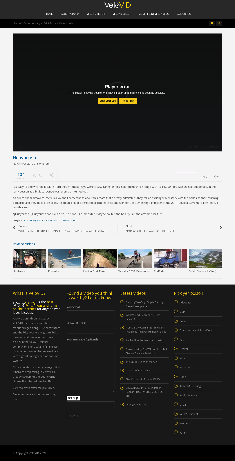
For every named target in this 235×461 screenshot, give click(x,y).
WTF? (183, 432)
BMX (182, 311)
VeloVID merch (96, 13)
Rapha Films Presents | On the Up (144, 340)
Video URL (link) (91, 326)
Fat (182, 339)
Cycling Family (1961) (137, 404)
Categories (184, 13)
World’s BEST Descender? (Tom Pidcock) (144, 271)
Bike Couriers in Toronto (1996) (143, 379)
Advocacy (185, 302)
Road (183, 377)
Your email (91, 310)
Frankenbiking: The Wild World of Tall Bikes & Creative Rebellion (146, 351)
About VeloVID (70, 13)
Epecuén (53, 271)
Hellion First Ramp (94, 271)
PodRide (159, 271)
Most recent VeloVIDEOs (154, 13)
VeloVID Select (122, 13)
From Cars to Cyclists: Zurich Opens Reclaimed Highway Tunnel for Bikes (146, 329)
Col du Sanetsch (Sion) (202, 271)
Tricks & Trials (189, 395)
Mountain (54, 220)
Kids (182, 358)
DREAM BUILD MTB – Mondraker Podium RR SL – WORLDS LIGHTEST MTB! (145, 392)
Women (184, 423)
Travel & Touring (68, 220)
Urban (183, 404)
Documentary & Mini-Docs (36, 220)
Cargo (183, 321)
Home (49, 13)
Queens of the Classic (138, 370)
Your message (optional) (91, 342)
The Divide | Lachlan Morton (141, 361)
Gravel (184, 349)
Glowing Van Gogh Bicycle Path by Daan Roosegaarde (144, 304)
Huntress (19, 271)
